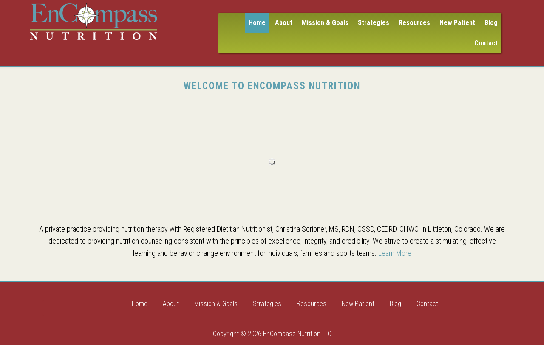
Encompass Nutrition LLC (93, 21)
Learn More (394, 253)
